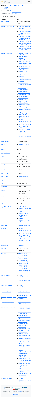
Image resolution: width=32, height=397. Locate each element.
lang (3, 169)
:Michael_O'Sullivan (24, 370)
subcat (4, 186)
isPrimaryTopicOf (6, 285)
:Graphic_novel (23, 114)
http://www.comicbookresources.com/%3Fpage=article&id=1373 (24, 48)
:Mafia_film (22, 350)
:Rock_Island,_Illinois (24, 79)
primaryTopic (6, 378)
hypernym (5, 245)
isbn (3, 164)
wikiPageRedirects (8, 302)
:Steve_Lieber (22, 99)
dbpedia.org (14, 13)
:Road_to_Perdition (24, 56)
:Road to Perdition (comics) (23, 254)
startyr (4, 183)
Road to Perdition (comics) (12, 6)
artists (3, 144)
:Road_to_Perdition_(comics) (24, 287)
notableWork (6, 292)
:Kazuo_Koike (22, 91)
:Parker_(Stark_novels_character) (24, 64)
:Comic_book (22, 101)
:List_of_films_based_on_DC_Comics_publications (24, 346)
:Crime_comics (23, 333)
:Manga (21, 76)
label (3, 248)
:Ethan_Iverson (23, 98)
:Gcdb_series (22, 215)
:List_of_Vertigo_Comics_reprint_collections (24, 308)
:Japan (20, 58)
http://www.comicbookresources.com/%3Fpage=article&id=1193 (24, 43)
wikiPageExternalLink (7, 26)
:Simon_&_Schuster (24, 93)
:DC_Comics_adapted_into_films (24, 130)
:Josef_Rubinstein (23, 70)
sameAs (4, 253)
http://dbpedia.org (16, 12)
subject (4, 228)
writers (4, 225)
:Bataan (21, 81)
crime (3, 149)
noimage (4, 173)
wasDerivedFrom (6, 275)
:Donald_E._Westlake (24, 61)
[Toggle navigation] (29, 2)
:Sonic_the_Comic (23, 330)
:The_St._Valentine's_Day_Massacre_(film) (24, 67)
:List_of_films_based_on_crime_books (24, 364)
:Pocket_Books (23, 103)
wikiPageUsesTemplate (8, 207)
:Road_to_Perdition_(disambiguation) (24, 296)
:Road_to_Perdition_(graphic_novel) (24, 302)
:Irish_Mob (22, 325)
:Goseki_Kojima (23, 89)
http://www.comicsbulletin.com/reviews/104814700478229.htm (24, 38)
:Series (21, 245)
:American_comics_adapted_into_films (24, 125)
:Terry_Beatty (22, 113)
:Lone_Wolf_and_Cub (24, 53)
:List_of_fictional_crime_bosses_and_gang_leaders (24, 360)
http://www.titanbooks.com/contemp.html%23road (24, 28)
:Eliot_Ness (22, 355)
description (5, 21)
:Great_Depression (24, 75)
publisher (4, 176)
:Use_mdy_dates (23, 222)
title (3, 190)
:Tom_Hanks (22, 78)
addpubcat (5, 141)
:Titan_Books (22, 128)
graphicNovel (5, 153)
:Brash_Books (22, 357)
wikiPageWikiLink (6, 53)
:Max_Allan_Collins (24, 94)
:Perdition (21, 298)
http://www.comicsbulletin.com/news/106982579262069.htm (24, 33)
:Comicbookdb (23, 213)
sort (3, 180)
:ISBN (20, 217)
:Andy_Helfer (22, 322)
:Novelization (22, 55)
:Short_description (24, 220)
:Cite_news (22, 212)
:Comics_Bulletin (23, 108)
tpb (3, 196)
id (2, 156)
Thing (11, 10)
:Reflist (21, 218)
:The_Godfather (23, 96)
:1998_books (22, 119)
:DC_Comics (22, 88)
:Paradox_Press (23, 83)
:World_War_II (22, 60)
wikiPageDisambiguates (8, 297)
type (3, 203)
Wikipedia (20, 391)
